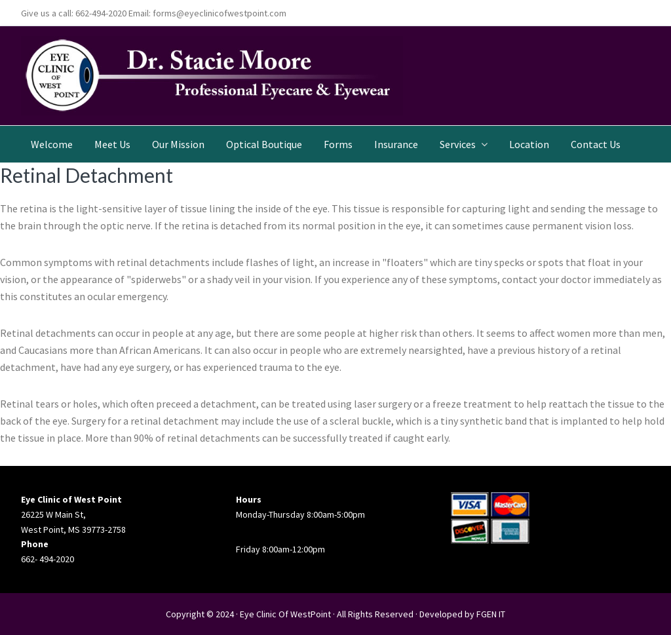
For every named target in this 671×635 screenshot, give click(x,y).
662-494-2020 (100, 13)
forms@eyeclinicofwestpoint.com (219, 13)
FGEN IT (490, 614)
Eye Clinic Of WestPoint (285, 614)
